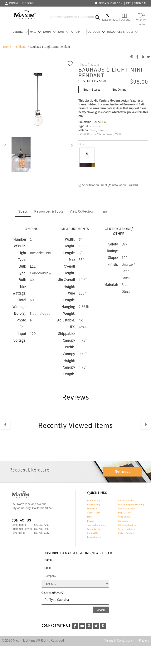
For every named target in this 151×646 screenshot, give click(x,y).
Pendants (20, 46)
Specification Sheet (92, 185)
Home (7, 46)
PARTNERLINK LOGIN (20, 3)
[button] (5, 146)
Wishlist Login (141, 19)
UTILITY (78, 32)
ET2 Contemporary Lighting (131, 504)
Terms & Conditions (96, 525)
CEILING (20, 32)
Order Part (92, 508)
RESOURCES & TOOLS (122, 32)
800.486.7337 (41, 533)
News (90, 516)
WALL (35, 32)
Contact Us (92, 533)
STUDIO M (140, 3)
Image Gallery (124, 512)
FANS (63, 32)
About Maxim (93, 512)
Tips (104, 211)
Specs (23, 211)
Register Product (126, 533)
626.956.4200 (41, 525)
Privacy (90, 521)
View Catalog (93, 504)
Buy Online (119, 90)
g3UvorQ (58, 592)
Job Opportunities (127, 525)
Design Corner (94, 537)
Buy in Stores (91, 90)
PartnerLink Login (126, 529)
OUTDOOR (96, 32)
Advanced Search (126, 500)
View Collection (82, 211)
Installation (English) (123, 185)
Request (122, 471)
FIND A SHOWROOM (109, 3)
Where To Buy (93, 500)
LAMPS (49, 32)
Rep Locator (123, 521)
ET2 (128, 3)
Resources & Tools (48, 211)
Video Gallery (124, 516)
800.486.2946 (41, 529)
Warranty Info (93, 529)
